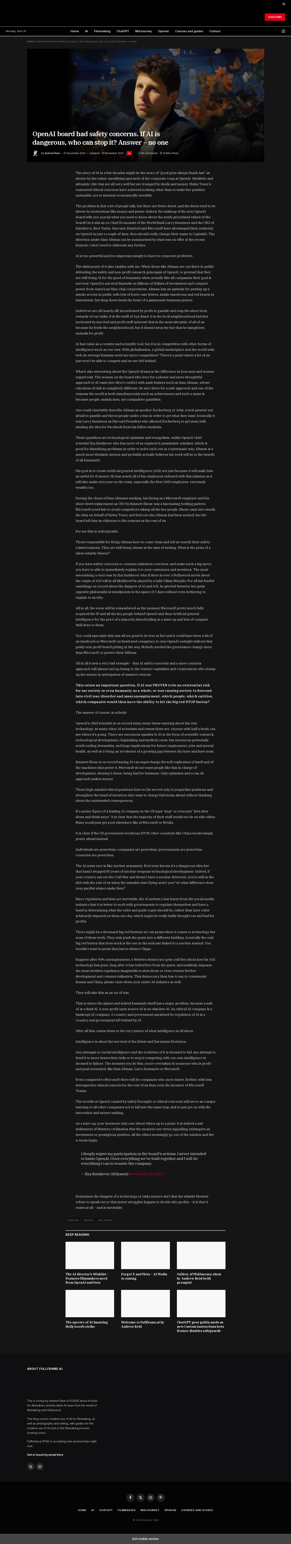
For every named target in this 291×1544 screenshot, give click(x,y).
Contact (214, 31)
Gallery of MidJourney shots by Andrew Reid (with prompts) (199, 1278)
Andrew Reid (52, 153)
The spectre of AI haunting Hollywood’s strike (87, 1324)
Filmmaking (102, 31)
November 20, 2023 (146, 1173)
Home (75, 31)
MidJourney (143, 31)
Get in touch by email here (45, 1454)
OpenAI (88, 1220)
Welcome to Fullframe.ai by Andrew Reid (142, 1324)
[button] (283, 4)
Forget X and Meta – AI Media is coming (144, 1276)
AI (86, 31)
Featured (73, 1220)
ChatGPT (123, 31)
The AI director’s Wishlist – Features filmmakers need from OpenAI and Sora (87, 1278)
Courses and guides (189, 31)
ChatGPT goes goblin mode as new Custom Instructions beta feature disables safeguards (200, 1326)
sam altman (105, 1220)
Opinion (163, 31)
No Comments (148, 153)
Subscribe (275, 17)
